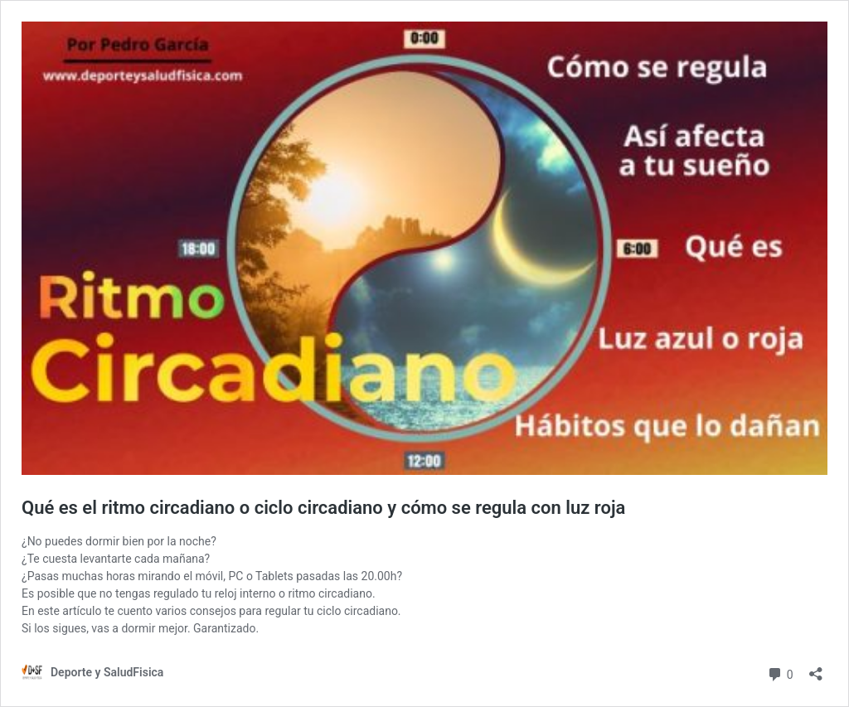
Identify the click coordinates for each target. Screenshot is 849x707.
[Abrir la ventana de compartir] (815, 668)
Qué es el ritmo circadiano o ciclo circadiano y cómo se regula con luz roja (323, 507)
